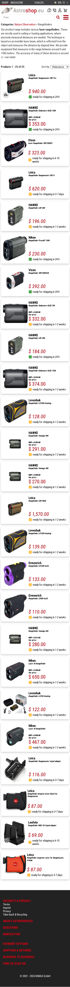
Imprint (7, 907)
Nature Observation (25, 24)
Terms (6, 904)
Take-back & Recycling (15, 914)
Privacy (7, 911)
